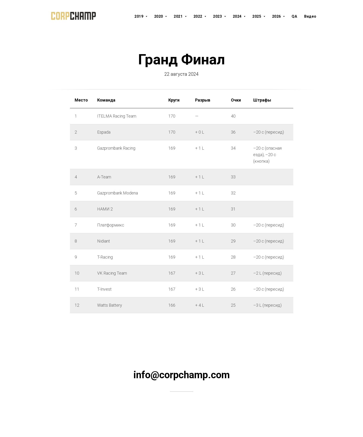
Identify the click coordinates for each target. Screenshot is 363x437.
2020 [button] (159, 16)
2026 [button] (277, 16)
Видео (310, 16)
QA (294, 16)
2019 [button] (139, 16)
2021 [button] (179, 16)
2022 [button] (198, 16)
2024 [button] (238, 16)
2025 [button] (257, 16)
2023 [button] (218, 16)
